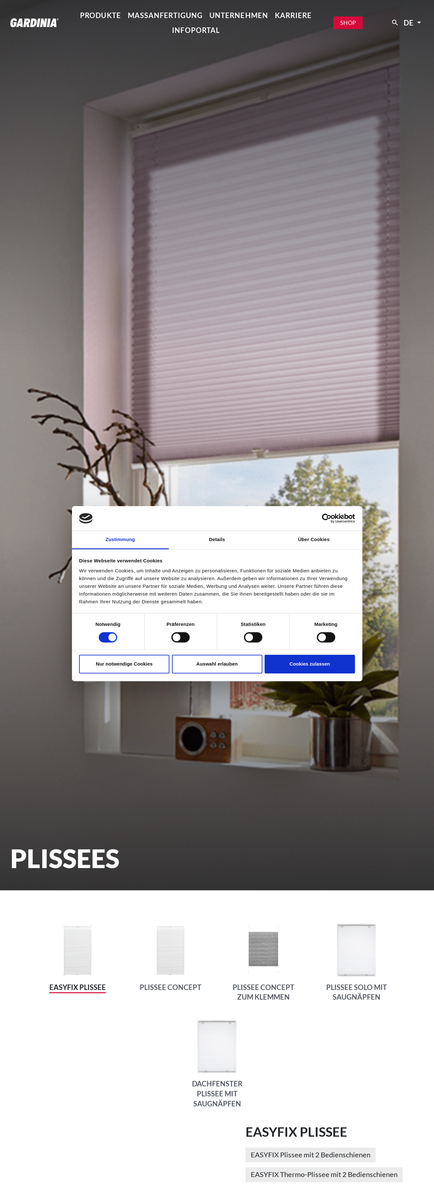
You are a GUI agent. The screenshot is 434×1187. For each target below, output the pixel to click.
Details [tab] (217, 539)
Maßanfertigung (165, 15)
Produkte (100, 15)
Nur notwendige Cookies (124, 664)
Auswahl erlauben (216, 664)
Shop (348, 22)
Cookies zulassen (309, 664)
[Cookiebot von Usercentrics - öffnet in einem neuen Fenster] (326, 518)
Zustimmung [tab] (120, 539)
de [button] (409, 22)
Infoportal (196, 30)
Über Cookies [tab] (314, 539)
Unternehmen (238, 15)
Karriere (293, 15)
